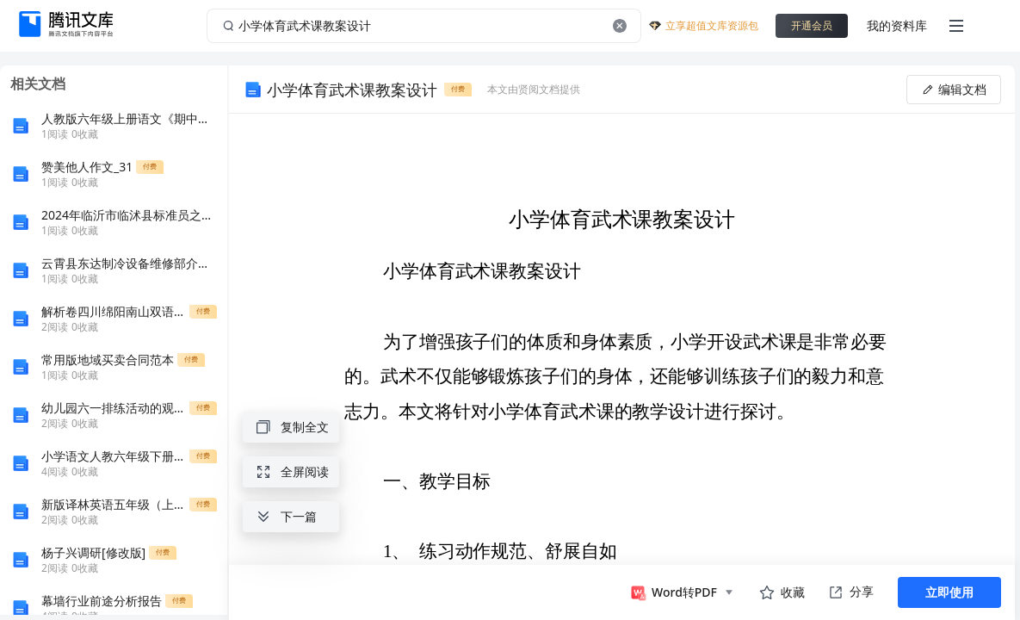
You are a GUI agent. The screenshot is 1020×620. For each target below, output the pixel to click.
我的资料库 (897, 25)
